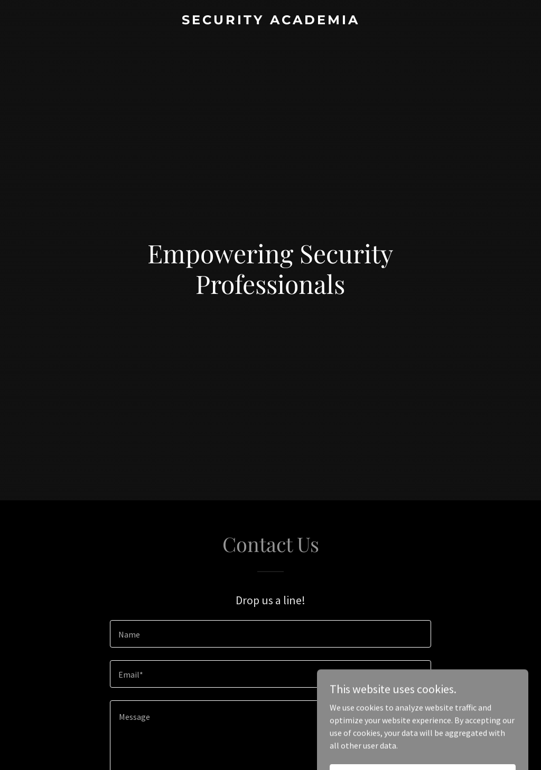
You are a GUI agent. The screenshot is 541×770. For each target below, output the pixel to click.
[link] (270, 21)
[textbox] (270, 634)
